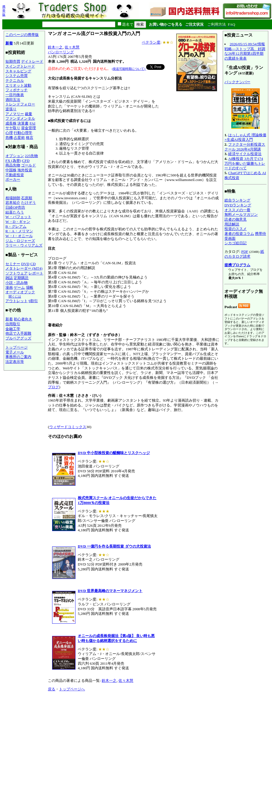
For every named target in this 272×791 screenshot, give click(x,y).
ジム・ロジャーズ (20, 241)
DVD (25, 264)
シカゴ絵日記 (235, 243)
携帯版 (3, 10)
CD (33, 264)
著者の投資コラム (239, 233)
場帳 (29, 287)
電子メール (14, 352)
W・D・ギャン (17, 221)
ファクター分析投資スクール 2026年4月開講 (244, 146)
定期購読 (21, 278)
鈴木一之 (55, 47)
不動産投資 (14, 175)
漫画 (9, 287)
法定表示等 (14, 361)
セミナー (12, 264)
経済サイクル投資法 (244, 154)
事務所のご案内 (18, 357)
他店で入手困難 (18, 333)
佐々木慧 (72, 47)
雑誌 (9, 278)
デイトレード (32, 61)
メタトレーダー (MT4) (23, 268)
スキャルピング (18, 71)
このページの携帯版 (22, 34)
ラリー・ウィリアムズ (23, 245)
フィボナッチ (16, 90)
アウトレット (16, 301)
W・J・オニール (19, 236)
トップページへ (72, 689)
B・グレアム (15, 226)
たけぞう (28, 202)
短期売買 (12, 61)
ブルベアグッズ (18, 338)
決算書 (22, 123)
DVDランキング (237, 205)
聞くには (15, 296)
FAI (33, 123)
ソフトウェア (16, 273)
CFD (26, 160)
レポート (35, 273)
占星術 (19, 137)
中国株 (11, 170)
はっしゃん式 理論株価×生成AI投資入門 (245, 137)
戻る (51, 689)
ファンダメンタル (20, 118)
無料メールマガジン (241, 214)
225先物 (31, 156)
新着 (9, 43)
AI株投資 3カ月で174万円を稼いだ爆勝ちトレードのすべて (244, 163)
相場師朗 (12, 198)
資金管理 (28, 128)
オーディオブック (20, 292)
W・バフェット (18, 217)
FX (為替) (13, 160)
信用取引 (12, 324)
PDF (244, 251)
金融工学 (12, 329)
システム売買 (16, 76)
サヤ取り (12, 128)
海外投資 (24, 170)
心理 (9, 133)
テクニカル (14, 80)
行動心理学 (23, 133)
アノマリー (14, 114)
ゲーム (19, 287)
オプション (14, 156)
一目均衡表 (14, 95)
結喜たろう (14, 212)
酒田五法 (12, 99)
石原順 (26, 198)
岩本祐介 (12, 202)
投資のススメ (235, 229)
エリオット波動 (18, 85)
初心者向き (23, 319)
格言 (29, 137)
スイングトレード (20, 66)
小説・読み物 (16, 282)
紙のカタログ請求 (244, 254)
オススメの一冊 (237, 210)
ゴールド (28, 165)
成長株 (11, 123)
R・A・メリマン (19, 231)
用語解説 (231, 224)
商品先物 (12, 165)
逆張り (11, 109)
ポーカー (12, 179)
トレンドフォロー (20, 104)
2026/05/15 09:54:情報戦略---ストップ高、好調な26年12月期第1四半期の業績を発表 (244, 51)
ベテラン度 (151, 42)
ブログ (53, 387)
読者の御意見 (235, 219)
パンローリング (61, 52)
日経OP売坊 (15, 207)
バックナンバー (237, 82)
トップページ (16, 347)
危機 (9, 137)
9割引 (33, 301)
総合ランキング (237, 200)
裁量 (28, 114)
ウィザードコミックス (67, 427)
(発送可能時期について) (129, 68)
